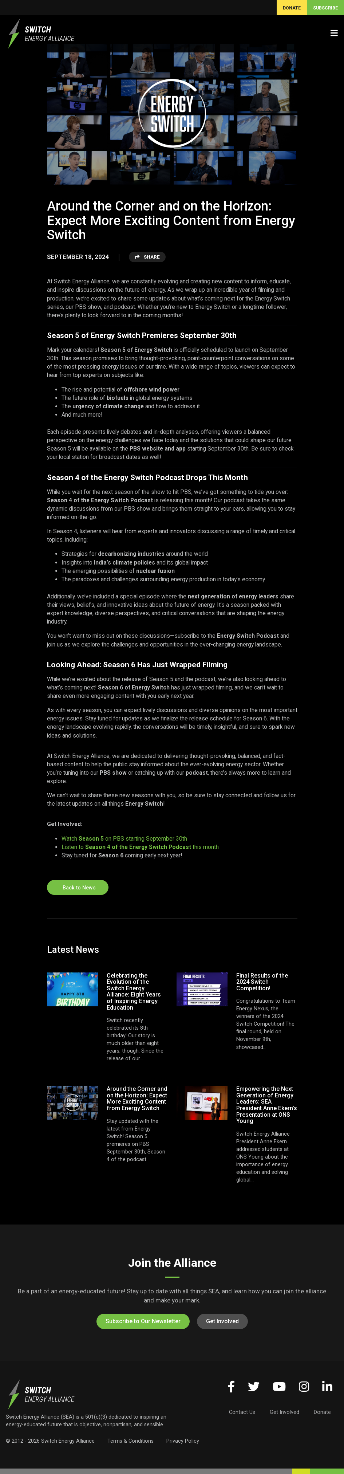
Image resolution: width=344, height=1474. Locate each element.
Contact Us (242, 1412)
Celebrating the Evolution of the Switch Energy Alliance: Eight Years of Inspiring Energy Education (134, 991)
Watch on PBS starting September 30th (124, 838)
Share (147, 257)
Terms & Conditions (130, 1441)
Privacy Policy (182, 1441)
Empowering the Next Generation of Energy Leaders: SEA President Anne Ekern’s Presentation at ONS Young (266, 1104)
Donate (322, 1412)
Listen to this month (140, 847)
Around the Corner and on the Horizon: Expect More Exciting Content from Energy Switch (137, 1098)
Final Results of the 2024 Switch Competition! (262, 982)
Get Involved (222, 1321)
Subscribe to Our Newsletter (143, 1321)
